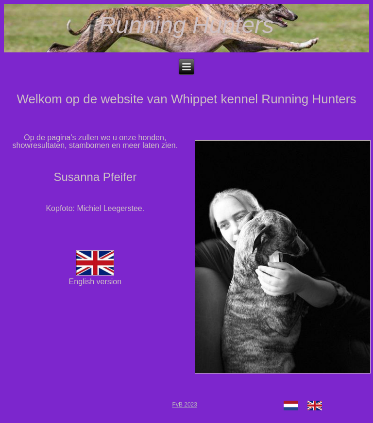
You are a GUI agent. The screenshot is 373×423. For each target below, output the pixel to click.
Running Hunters (186, 25)
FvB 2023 (184, 404)
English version (95, 277)
